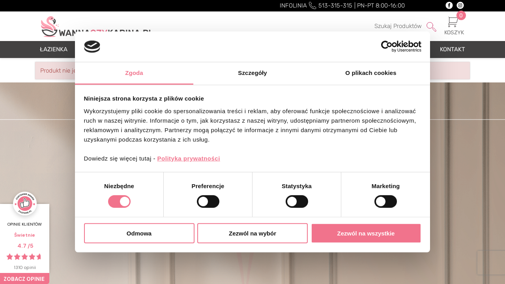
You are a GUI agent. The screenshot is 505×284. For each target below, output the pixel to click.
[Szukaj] (394, 26)
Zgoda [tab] (134, 72)
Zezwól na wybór (252, 233)
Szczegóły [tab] (252, 72)
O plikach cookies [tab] (370, 72)
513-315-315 (335, 5)
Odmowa (139, 233)
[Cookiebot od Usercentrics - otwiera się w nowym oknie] (386, 46)
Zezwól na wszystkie (366, 233)
